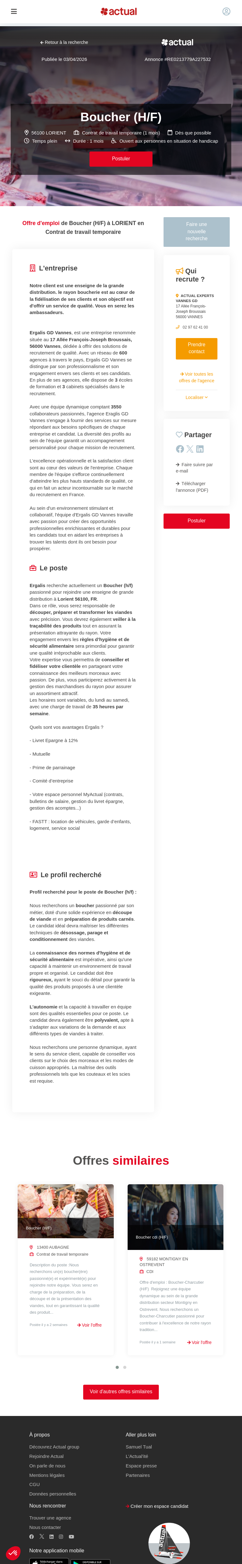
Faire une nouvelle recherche (196, 231)
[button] (13, 1553)
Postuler (121, 158)
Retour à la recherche (64, 42)
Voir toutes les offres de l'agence (196, 377)
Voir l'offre (89, 1325)
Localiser (197, 397)
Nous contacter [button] (45, 1527)
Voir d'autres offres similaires (121, 1392)
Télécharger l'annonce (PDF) (192, 486)
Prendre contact (196, 348)
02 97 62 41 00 (195, 327)
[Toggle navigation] (14, 11)
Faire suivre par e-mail (194, 467)
